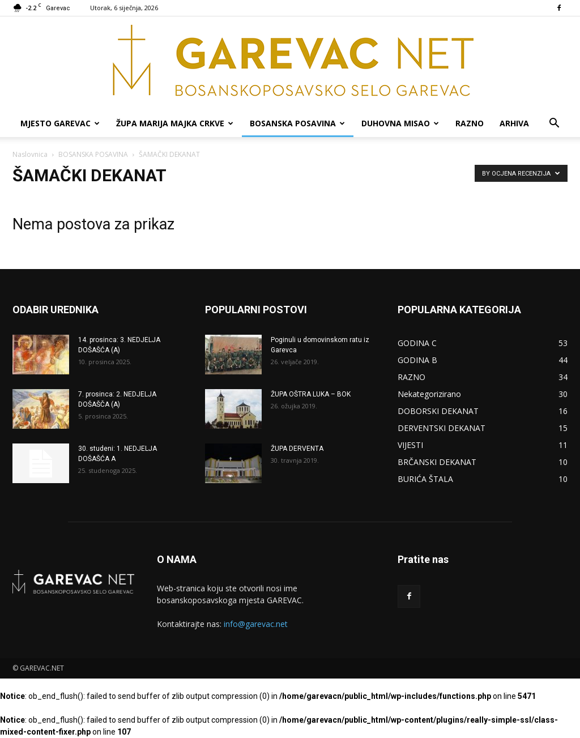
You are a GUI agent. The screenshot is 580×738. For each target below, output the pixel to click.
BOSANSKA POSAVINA (297, 123)
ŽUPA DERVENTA (297, 449)
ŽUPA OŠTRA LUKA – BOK (311, 394)
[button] (554, 124)
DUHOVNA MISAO (400, 123)
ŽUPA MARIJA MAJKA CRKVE (174, 123)
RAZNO (469, 123)
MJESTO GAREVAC (60, 123)
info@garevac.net (256, 623)
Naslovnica (30, 154)
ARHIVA (514, 123)
